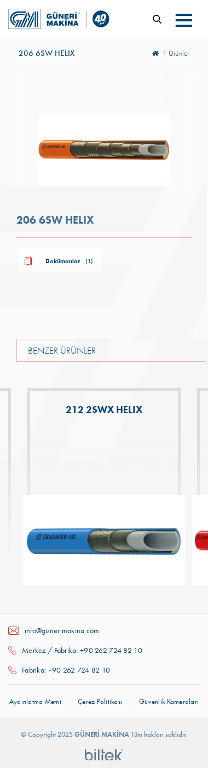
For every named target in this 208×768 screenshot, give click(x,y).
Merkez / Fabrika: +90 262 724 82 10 (82, 650)
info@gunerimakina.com (62, 630)
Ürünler (179, 53)
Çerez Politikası (100, 701)
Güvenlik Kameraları (169, 701)
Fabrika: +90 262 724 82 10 (66, 670)
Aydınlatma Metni (35, 701)
